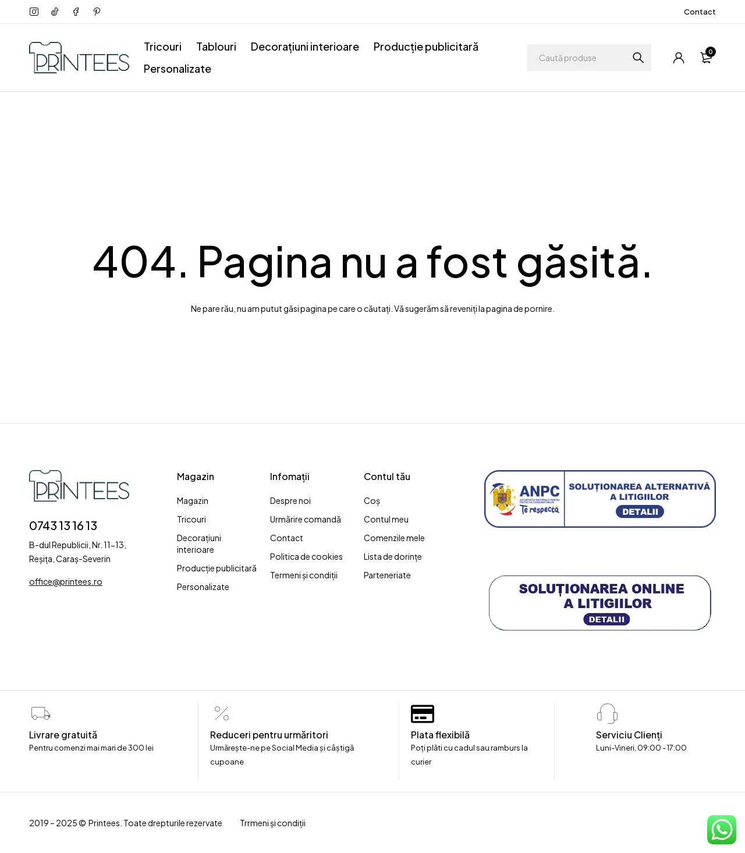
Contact (700, 11)
